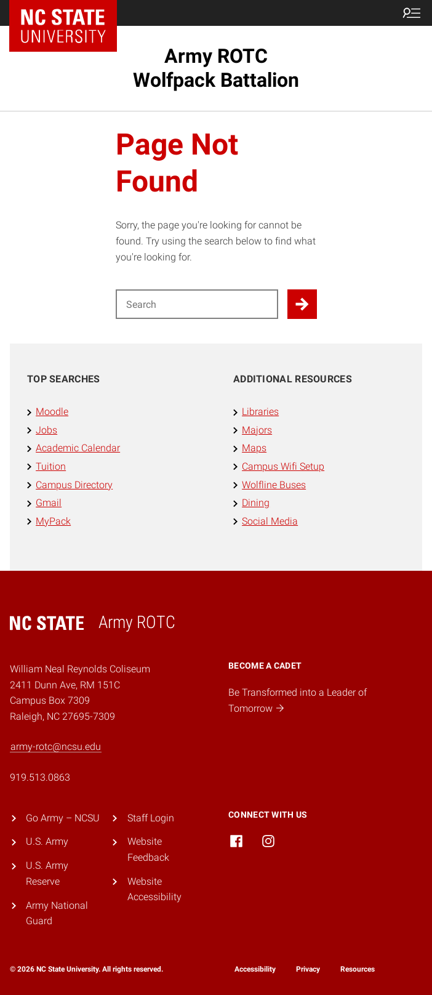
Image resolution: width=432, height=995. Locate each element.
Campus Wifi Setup (283, 466)
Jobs (46, 430)
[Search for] (197, 304)
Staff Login (150, 818)
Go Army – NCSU (63, 818)
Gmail (49, 503)
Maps (254, 448)
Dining (256, 503)
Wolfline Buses (274, 485)
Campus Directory (74, 485)
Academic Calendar (78, 448)
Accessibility (255, 969)
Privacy (308, 969)
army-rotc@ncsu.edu (55, 746)
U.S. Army (47, 841)
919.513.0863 (40, 777)
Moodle (52, 411)
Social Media (270, 521)
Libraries (260, 411)
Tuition (51, 466)
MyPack (53, 521)
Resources (357, 969)
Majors (257, 430)
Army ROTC (216, 68)
